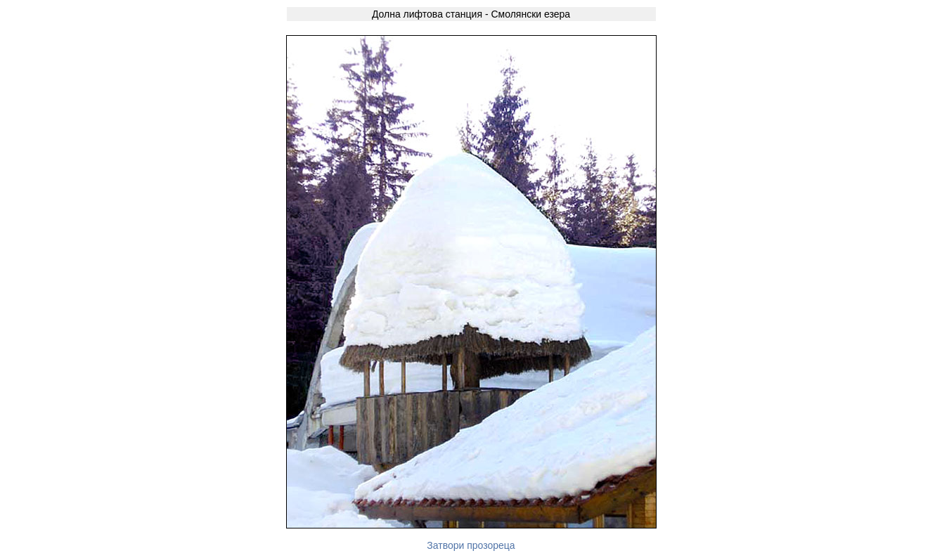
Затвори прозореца (471, 545)
